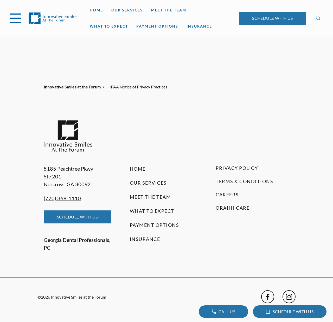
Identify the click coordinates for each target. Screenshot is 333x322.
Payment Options (157, 26)
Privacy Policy (237, 168)
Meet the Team (168, 10)
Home (96, 10)
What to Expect (109, 26)
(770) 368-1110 (62, 198)
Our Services (127, 10)
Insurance (199, 26)
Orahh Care (232, 208)
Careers (227, 194)
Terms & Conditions (244, 181)
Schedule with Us (272, 18)
